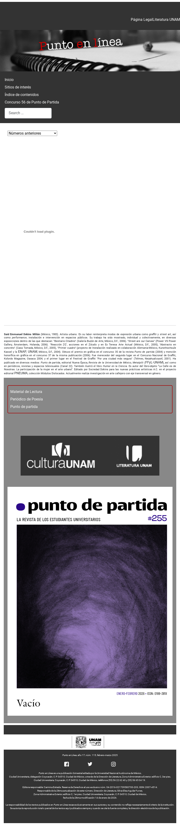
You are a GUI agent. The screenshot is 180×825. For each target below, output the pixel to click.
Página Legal (142, 19)
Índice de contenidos (22, 94)
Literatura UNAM (166, 19)
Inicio (9, 79)
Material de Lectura (26, 391)
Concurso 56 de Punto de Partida (32, 102)
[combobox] (28, 113)
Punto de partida (24, 406)
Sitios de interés (18, 87)
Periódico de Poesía (26, 399)
